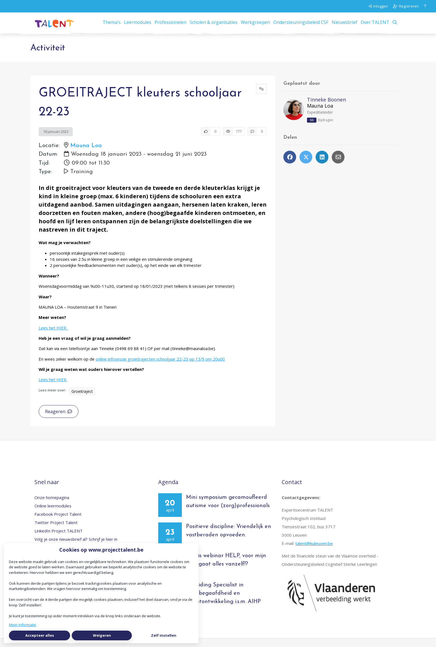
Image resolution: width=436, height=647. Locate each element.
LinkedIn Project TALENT (58, 539)
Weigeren (102, 635)
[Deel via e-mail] (338, 165)
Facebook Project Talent (57, 522)
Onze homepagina (51, 506)
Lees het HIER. (53, 336)
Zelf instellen (163, 635)
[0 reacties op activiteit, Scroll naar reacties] (257, 140)
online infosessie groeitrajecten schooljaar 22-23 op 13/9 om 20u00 (160, 367)
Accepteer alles (39, 635)
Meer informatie (22, 624)
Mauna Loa (86, 154)
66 (312, 128)
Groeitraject (82, 399)
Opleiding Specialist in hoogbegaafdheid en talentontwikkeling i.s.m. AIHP (223, 602)
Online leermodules (52, 514)
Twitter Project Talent (56, 531)
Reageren (58, 420)
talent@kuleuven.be (314, 551)
